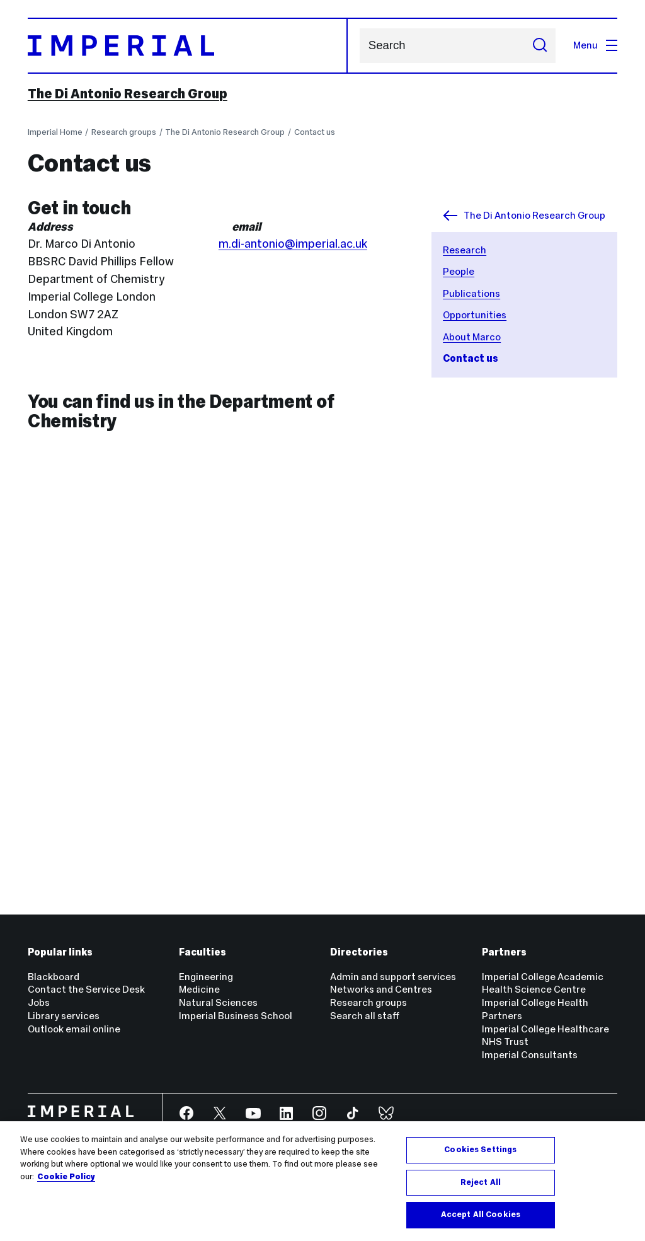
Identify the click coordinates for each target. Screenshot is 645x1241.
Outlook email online (74, 1029)
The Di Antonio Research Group (127, 94)
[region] (322, 1181)
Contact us (314, 132)
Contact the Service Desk (86, 989)
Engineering (206, 977)
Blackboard (53, 977)
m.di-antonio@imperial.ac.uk (293, 243)
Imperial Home (55, 132)
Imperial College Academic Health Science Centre (542, 983)
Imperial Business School (235, 1016)
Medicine (199, 989)
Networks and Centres (381, 989)
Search (359, 45)
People (458, 271)
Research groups (123, 132)
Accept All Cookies (480, 1214)
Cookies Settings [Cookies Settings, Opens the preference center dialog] (480, 1150)
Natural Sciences (218, 1002)
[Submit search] (539, 45)
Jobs (39, 1002)
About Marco (472, 337)
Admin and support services (393, 977)
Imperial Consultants (530, 1055)
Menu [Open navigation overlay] (595, 45)
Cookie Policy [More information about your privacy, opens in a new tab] (66, 1177)
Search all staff (364, 1016)
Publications (471, 293)
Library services (64, 1016)
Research (464, 250)
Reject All (480, 1182)
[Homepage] (188, 46)
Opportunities (474, 315)
